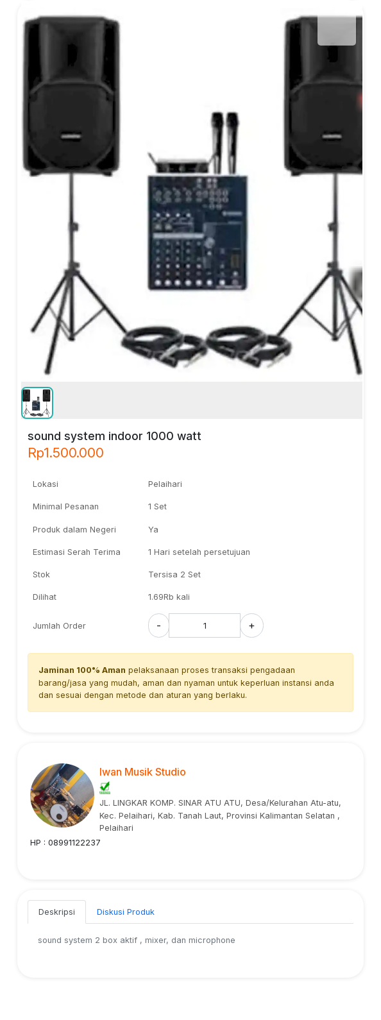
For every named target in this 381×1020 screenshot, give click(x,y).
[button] (37, 403)
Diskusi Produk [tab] (126, 912)
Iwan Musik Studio (142, 771)
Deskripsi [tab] (56, 912)
